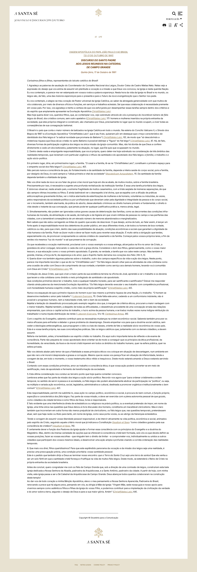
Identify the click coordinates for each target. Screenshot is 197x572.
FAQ (76, 565)
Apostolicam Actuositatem (119, 173)
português (172, 20)
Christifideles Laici (101, 111)
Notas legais (85, 565)
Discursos (39, 20)
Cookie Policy (99, 565)
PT (100, 37)
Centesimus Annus (114, 313)
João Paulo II (23, 20)
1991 (49, 20)
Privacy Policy (114, 565)
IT (96, 37)
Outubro (58, 20)
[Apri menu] (179, 13)
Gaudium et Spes (120, 422)
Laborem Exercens (82, 296)
